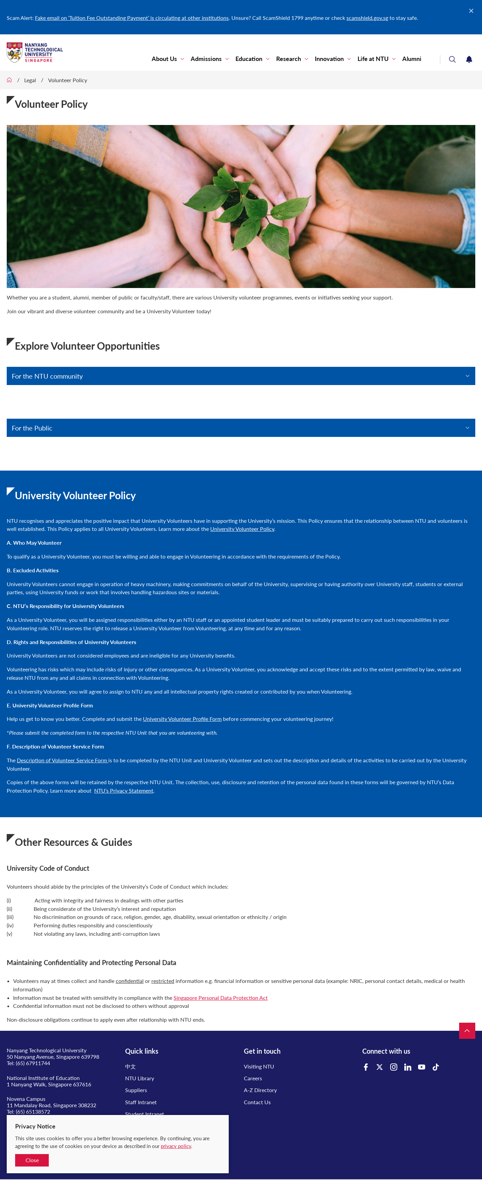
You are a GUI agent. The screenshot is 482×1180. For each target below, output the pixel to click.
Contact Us (257, 1102)
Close (32, 1160)
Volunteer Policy (67, 80)
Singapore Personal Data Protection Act (221, 997)
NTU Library (139, 1078)
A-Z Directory (260, 1090)
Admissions (206, 58)
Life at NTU (373, 58)
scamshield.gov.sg (367, 17)
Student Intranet (144, 1114)
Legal (30, 80)
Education (248, 58)
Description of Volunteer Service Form (62, 760)
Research (288, 58)
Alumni (411, 58)
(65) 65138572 (33, 1111)
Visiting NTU (259, 1066)
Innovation (329, 58)
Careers (253, 1078)
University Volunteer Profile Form (182, 718)
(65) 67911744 (33, 1063)
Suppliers (136, 1090)
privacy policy (176, 1146)
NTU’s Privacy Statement (123, 790)
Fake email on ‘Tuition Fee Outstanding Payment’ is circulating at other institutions (132, 17)
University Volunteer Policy (242, 528)
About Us (164, 58)
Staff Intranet (141, 1102)
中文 (130, 1066)
